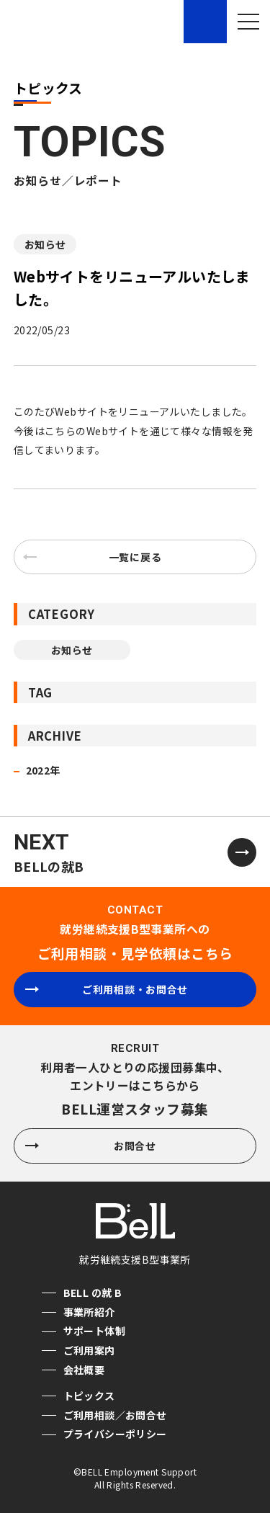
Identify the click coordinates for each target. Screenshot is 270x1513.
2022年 (43, 770)
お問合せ (90, 1145)
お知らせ (45, 244)
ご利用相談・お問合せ (106, 989)
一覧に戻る (93, 557)
